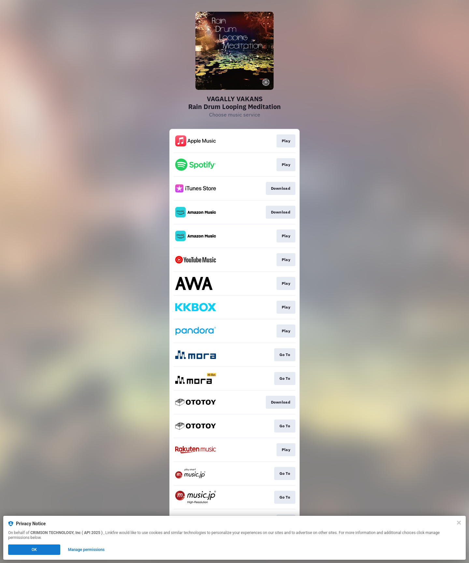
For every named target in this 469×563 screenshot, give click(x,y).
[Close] (459, 522)
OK (34, 549)
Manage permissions (86, 549)
